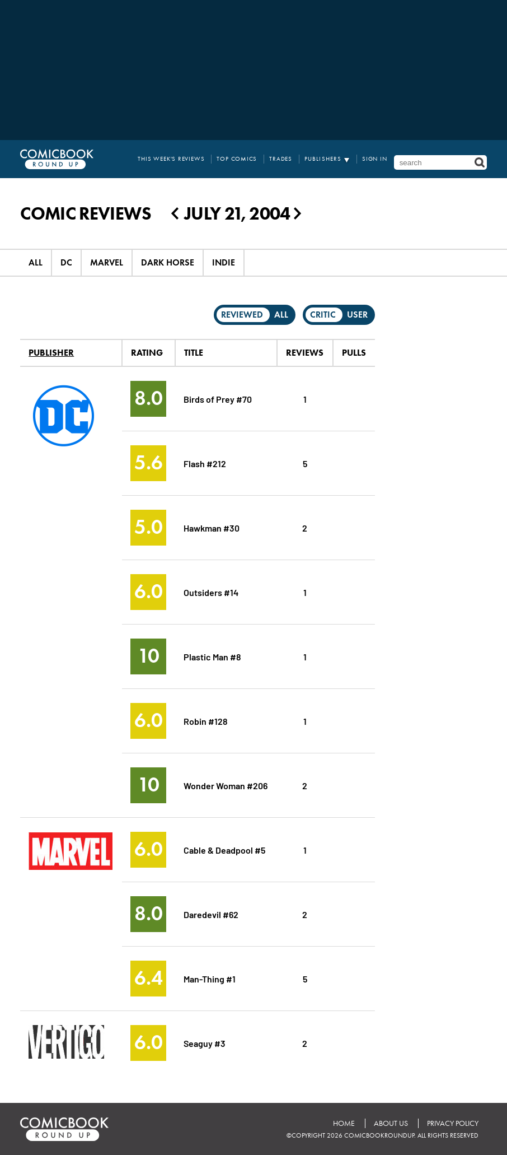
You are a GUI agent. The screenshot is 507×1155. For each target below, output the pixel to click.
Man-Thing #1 (210, 978)
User (357, 314)
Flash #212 (205, 463)
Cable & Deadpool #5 (224, 849)
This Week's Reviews (171, 158)
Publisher (51, 352)
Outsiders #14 (211, 592)
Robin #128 (206, 720)
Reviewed (242, 314)
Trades (280, 158)
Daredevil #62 (211, 914)
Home (344, 1123)
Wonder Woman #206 (225, 785)
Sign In (374, 158)
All (36, 262)
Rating (147, 352)
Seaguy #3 (205, 1043)
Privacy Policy (452, 1123)
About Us (391, 1123)
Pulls (354, 352)
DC (66, 262)
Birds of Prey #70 (218, 398)
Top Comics (237, 158)
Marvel (106, 262)
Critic (323, 314)
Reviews (304, 352)
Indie (223, 262)
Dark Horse (167, 262)
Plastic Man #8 (212, 656)
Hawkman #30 (212, 527)
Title (193, 352)
